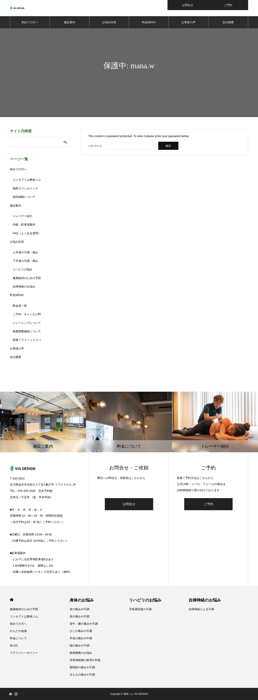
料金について (18, 638)
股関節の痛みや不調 (82, 667)
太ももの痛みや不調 (82, 674)
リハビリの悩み (22, 269)
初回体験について (24, 196)
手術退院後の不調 (140, 609)
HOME (11, 599)
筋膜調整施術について (27, 331)
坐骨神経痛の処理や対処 (85, 660)
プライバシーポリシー (24, 652)
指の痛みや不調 (79, 645)
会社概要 (228, 22)
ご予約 (208, 504)
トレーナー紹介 (22, 216)
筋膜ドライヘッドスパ (27, 339)
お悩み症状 (109, 22)
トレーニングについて (27, 322)
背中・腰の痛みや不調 (84, 623)
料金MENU (149, 22)
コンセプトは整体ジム (27, 179)
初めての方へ (29, 22)
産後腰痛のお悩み (81, 652)
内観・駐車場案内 (24, 224)
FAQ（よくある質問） (27, 233)
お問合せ (129, 504)
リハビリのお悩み (145, 600)
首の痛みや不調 (79, 609)
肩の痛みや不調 (79, 616)
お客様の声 (188, 22)
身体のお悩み (82, 600)
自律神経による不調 (201, 609)
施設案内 (69, 22)
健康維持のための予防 (27, 278)
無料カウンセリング (25, 188)
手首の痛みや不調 (81, 638)
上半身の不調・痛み (25, 252)
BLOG (14, 645)
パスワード (95, 146)
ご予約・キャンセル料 (27, 314)
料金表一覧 (20, 305)
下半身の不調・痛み (25, 260)
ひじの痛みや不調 (81, 631)
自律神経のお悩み (24, 286)
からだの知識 (18, 631)
